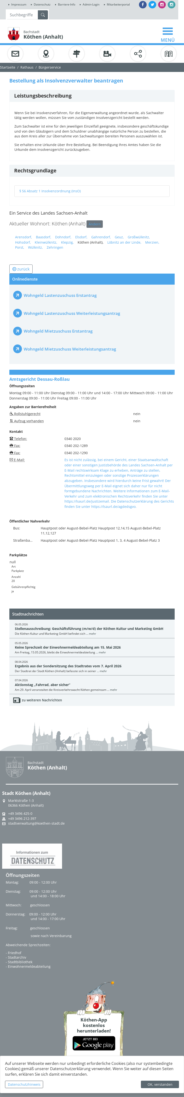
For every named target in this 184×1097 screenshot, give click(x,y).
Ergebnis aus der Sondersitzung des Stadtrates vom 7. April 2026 (68, 666)
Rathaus (27, 67)
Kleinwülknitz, (46, 242)
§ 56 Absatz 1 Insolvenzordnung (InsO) (50, 191)
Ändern (95, 224)
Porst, (19, 247)
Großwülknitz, (139, 237)
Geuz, (119, 237)
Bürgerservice (50, 67)
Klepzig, (67, 242)
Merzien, (152, 242)
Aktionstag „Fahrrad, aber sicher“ (42, 684)
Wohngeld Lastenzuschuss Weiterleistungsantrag (72, 313)
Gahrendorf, (101, 237)
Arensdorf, (23, 237)
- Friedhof (13, 952)
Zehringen (55, 247)
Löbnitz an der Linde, (124, 242)
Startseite (7, 67)
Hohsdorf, (23, 242)
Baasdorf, (43, 237)
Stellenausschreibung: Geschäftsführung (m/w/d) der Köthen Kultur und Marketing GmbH (89, 628)
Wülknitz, (35, 247)
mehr (92, 634)
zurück (20, 269)
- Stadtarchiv (16, 957)
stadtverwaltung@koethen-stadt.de (36, 823)
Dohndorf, (63, 237)
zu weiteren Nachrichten (42, 700)
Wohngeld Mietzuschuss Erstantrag (58, 331)
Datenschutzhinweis (24, 1084)
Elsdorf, (81, 237)
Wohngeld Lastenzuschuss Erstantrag (60, 295)
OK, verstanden (160, 1084)
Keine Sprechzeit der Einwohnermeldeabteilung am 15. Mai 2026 (68, 647)
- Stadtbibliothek (19, 962)
